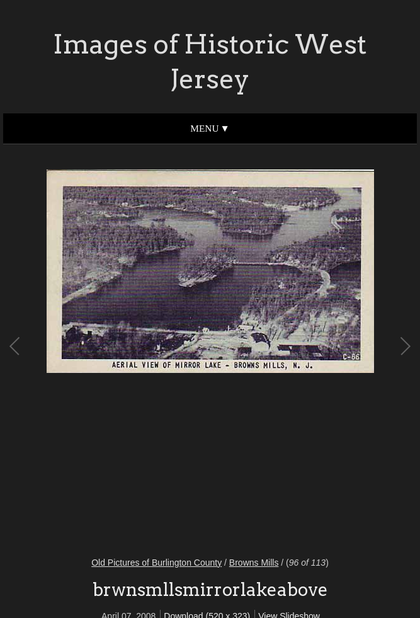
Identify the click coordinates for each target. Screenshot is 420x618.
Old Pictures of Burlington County (156, 563)
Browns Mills (254, 563)
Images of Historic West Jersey (209, 61)
